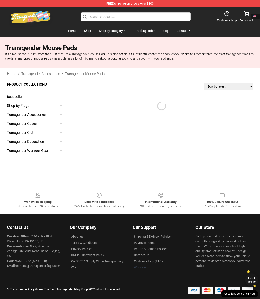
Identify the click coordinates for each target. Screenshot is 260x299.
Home (11, 74)
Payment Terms (144, 242)
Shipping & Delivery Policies (152, 236)
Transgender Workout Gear (27, 151)
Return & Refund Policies (150, 249)
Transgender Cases (22, 124)
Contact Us (141, 255)
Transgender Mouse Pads (85, 74)
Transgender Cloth (21, 133)
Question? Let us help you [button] (239, 293)
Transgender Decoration (25, 142)
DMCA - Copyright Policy (87, 255)
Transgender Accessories (40, 74)
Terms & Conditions (84, 242)
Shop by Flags (18, 106)
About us (77, 236)
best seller (15, 97)
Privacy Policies (81, 249)
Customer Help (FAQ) (148, 261)
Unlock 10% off (252, 280)
